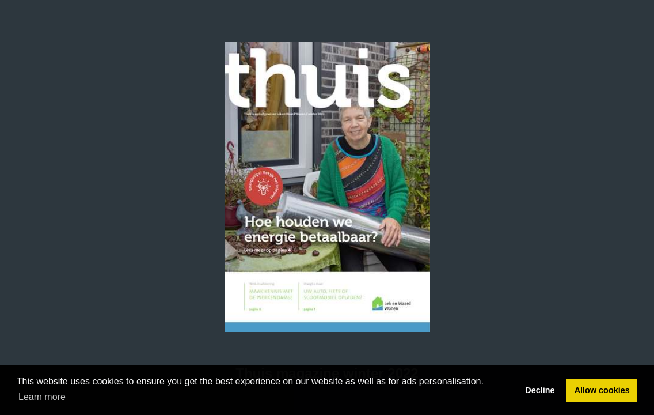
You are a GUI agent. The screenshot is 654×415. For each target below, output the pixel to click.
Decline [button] (539, 390)
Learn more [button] (42, 397)
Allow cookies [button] (602, 390)
